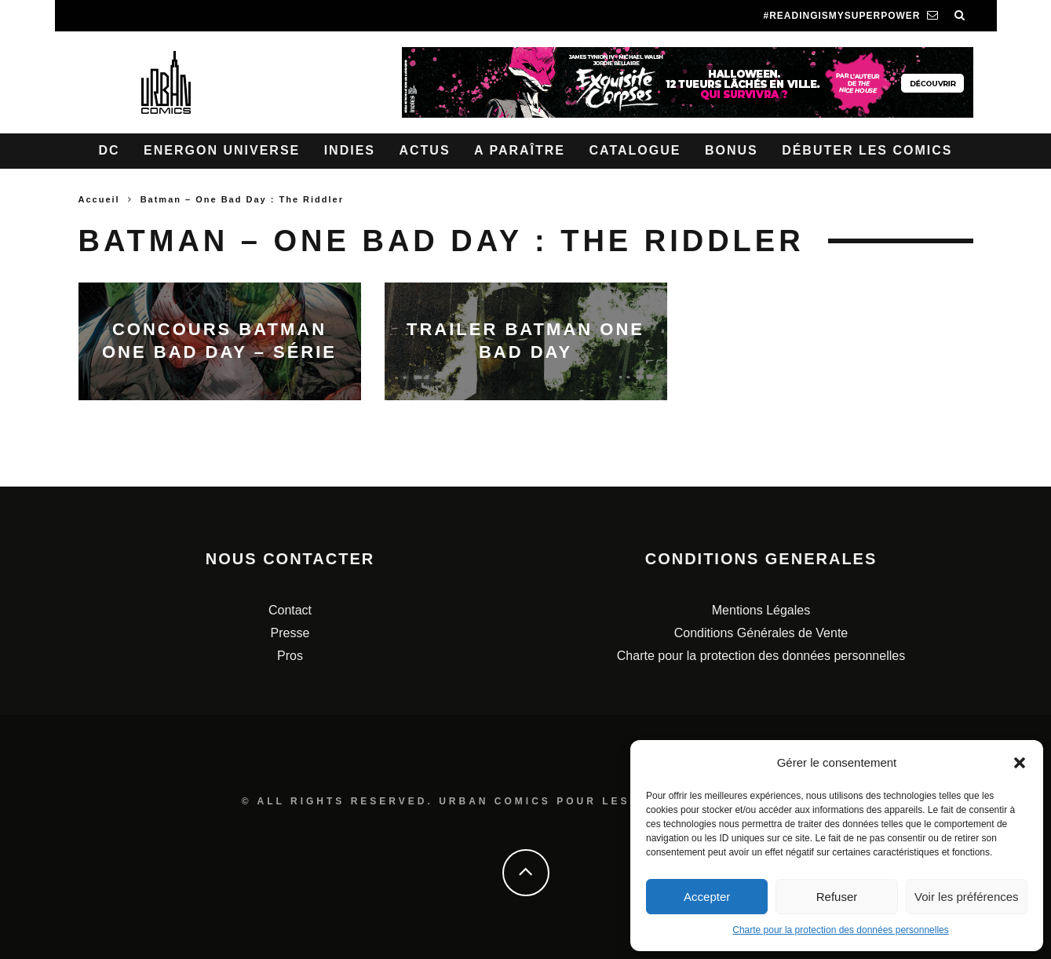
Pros (290, 655)
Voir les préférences (966, 896)
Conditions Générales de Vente (761, 633)
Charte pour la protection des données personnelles (840, 929)
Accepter (707, 896)
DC (109, 150)
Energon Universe (222, 150)
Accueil (99, 199)
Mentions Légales (761, 610)
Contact (290, 610)
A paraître (519, 150)
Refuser (837, 896)
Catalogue (635, 150)
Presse (290, 633)
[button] (1019, 763)
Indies (349, 150)
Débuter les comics (867, 150)
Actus (424, 150)
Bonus (731, 150)
